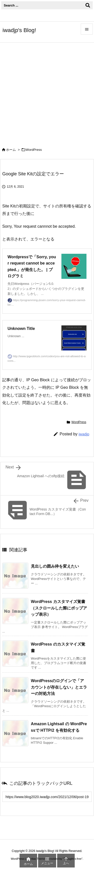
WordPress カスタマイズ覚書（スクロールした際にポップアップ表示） (59, 607)
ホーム (11, 150)
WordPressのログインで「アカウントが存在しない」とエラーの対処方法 (59, 687)
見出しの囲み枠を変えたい (55, 566)
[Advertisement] (47, 92)
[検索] (87, 5)
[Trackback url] (47, 797)
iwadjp (83, 434)
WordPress (34, 150)
